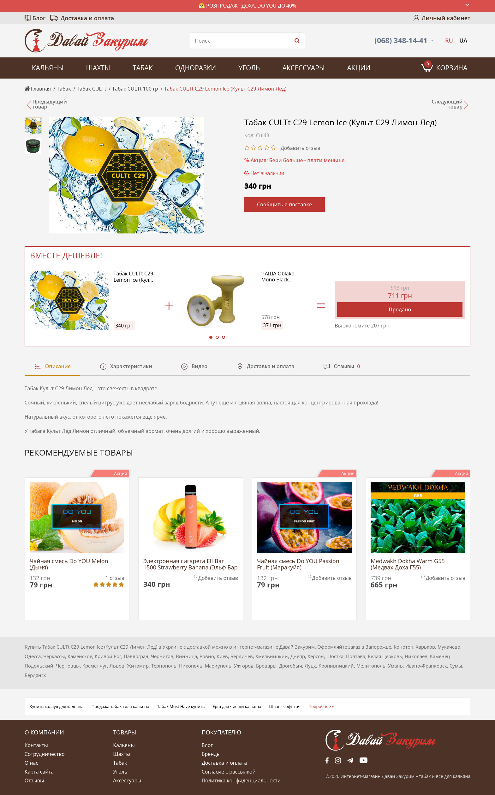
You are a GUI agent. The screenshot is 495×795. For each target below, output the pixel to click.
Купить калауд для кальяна (57, 706)
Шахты (98, 67)
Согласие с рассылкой (229, 771)
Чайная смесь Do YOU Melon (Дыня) (69, 564)
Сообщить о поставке (284, 204)
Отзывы (34, 780)
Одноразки (195, 67)
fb (327, 760)
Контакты (36, 745)
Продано (400, 309)
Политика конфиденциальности (241, 780)
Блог (39, 18)
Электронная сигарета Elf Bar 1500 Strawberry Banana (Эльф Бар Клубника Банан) (190, 564)
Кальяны (48, 67)
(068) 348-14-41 (400, 40)
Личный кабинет (445, 18)
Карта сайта (39, 771)
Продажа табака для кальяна (120, 706)
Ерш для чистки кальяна (236, 706)
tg (350, 760)
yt (363, 760)
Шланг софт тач (284, 706)
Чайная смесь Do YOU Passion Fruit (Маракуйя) (298, 564)
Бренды (211, 754)
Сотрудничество (45, 754)
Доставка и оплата (87, 18)
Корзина (446, 66)
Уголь (249, 67)
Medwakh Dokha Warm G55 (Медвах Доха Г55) (407, 564)
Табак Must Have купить (181, 706)
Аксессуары (303, 67)
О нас (31, 762)
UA (463, 40)
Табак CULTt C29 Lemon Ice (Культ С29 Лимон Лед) (134, 277)
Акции (358, 67)
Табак (143, 67)
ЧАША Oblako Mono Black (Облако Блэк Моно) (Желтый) (281, 277)
